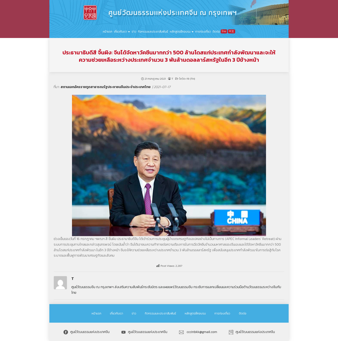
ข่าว (134, 31)
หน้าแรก (107, 31)
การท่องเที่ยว (203, 31)
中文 (231, 31)
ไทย (224, 31)
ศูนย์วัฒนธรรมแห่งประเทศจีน (86, 331)
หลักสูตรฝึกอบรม (180, 31)
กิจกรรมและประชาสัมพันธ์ (153, 31)
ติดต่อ (216, 31)
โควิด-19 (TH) (187, 79)
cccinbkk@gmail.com (198, 331)
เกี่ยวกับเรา (120, 31)
